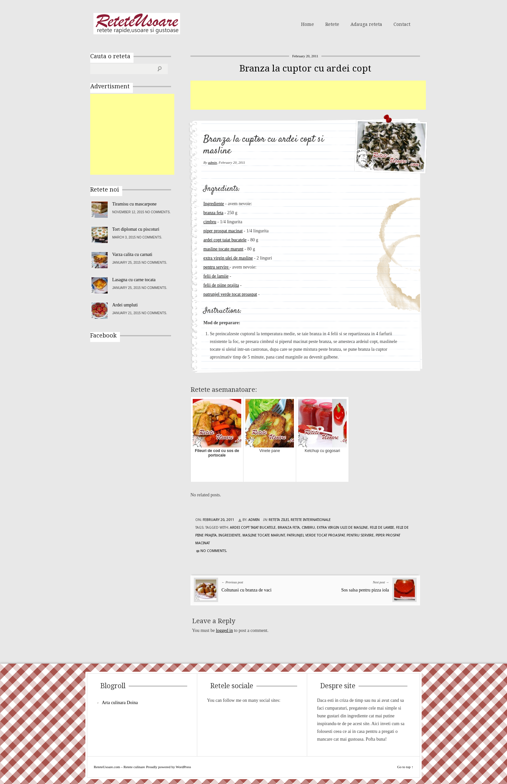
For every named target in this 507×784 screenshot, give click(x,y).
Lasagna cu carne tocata (134, 279)
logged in (224, 630)
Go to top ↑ (405, 767)
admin (212, 162)
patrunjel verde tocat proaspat (230, 294)
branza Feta (289, 527)
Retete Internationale (311, 520)
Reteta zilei (279, 520)
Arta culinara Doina (120, 702)
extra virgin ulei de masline (228, 258)
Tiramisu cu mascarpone (134, 204)
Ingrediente (213, 203)
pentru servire (216, 267)
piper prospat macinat (223, 230)
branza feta (213, 212)
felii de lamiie (216, 276)
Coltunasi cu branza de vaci (246, 590)
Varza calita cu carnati (132, 254)
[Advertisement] (308, 95)
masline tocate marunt (223, 249)
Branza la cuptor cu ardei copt (305, 68)
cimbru (209, 221)
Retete (332, 24)
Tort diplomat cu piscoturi (135, 229)
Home (307, 24)
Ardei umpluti (125, 305)
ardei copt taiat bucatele (224, 239)
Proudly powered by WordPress (168, 767)
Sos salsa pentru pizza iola (365, 590)
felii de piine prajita (221, 285)
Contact (402, 24)
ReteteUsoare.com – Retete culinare (136, 23)
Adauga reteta (366, 24)
